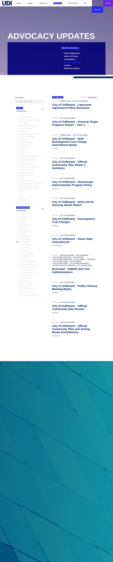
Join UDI (96, 9)
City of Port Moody (25, 276)
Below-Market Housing (27, 126)
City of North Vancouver (27, 265)
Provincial (22, 217)
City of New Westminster (28, 262)
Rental (21, 198)
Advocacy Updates (73, 62)
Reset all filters (19, 97)
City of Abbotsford (25, 237)
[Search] (30, 101)
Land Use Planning (26, 176)
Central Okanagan (25, 226)
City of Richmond (25, 279)
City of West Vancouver (27, 290)
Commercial (23, 149)
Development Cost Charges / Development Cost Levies (29, 188)
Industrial (22, 151)
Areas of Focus (71, 56)
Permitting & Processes (27, 181)
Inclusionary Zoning (26, 173)
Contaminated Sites (26, 170)
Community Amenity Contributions (31, 184)
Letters (67, 65)
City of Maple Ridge (26, 257)
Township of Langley (26, 254)
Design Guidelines (25, 129)
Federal (21, 215)
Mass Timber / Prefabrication (29, 135)
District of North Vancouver (28, 268)
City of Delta (23, 248)
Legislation (23, 140)
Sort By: (83, 97)
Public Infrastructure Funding (29, 121)
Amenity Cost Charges (27, 137)
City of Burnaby (24, 240)
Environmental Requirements (29, 168)
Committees (69, 59)
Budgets (22, 179)
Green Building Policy (26, 165)
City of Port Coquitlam (27, 273)
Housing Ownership (26, 118)
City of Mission (24, 259)
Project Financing (25, 143)
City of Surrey (24, 282)
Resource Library (72, 68)
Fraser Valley (23, 229)
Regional (22, 223)
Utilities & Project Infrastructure (30, 157)
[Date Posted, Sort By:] (93, 97)
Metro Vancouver (25, 231)
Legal (21, 192)
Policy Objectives (72, 53)
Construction (23, 132)
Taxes (21, 195)
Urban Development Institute (29, 296)
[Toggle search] (83, 3)
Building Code (24, 200)
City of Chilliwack (25, 243)
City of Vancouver (25, 287)
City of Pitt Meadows (26, 270)
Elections (22, 154)
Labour (21, 115)
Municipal (22, 234)
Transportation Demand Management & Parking (27, 161)
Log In (107, 3)
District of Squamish (26, 284)
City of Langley (24, 251)
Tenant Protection (25, 146)
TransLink (22, 220)
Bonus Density (24, 123)
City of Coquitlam (25, 245)
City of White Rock (25, 293)
